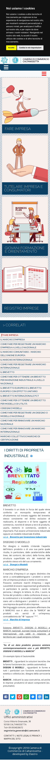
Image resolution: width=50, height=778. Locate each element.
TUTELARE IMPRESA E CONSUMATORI (23, 188)
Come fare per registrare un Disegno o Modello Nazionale (24, 414)
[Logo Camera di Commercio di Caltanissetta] (25, 712)
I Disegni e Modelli (11, 408)
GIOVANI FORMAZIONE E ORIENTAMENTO (25, 250)
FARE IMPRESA (18, 129)
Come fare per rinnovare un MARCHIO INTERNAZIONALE (23, 430)
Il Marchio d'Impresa (13, 339)
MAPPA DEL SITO (12, 738)
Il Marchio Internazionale (16, 359)
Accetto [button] (11, 48)
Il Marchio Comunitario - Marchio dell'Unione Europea (21, 353)
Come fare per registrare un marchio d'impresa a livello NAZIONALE (23, 346)
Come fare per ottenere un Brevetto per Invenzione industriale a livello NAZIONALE (23, 380)
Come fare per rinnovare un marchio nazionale (23, 422)
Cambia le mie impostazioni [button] (30, 48)
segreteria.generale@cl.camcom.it (22, 730)
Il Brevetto (7, 372)
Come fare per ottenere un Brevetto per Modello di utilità (23, 402)
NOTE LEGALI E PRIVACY (28, 735)
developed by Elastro (25, 754)
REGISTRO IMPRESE (21, 308)
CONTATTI (9, 735)
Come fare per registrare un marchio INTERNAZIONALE (23, 366)
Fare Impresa (9, 335)
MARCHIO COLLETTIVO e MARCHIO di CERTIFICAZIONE (20, 438)
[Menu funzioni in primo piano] (6, 67)
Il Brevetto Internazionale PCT (20, 395)
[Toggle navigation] (44, 74)
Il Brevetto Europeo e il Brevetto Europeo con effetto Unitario (21, 390)
